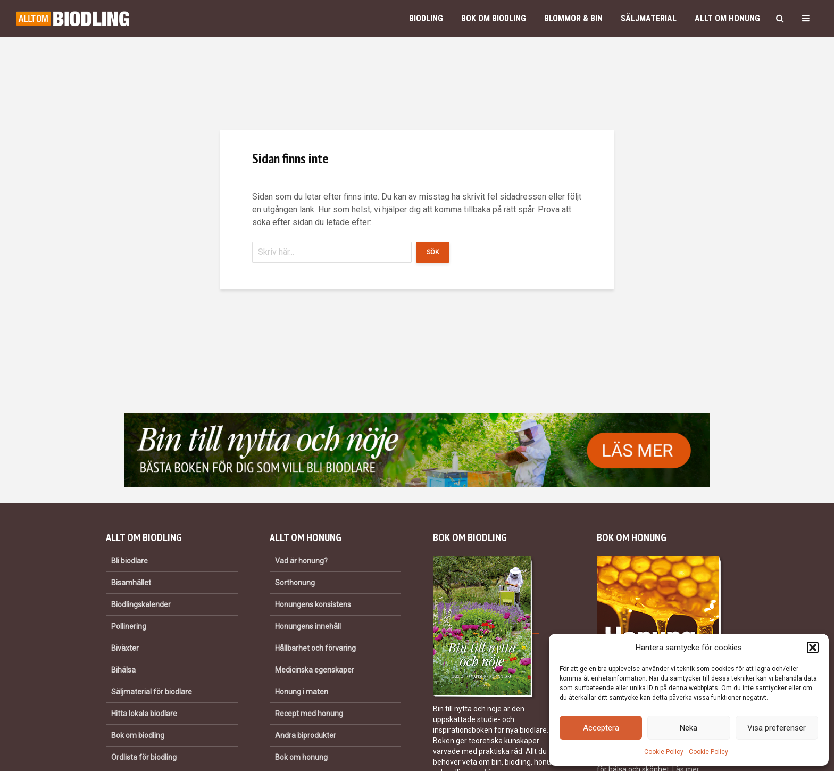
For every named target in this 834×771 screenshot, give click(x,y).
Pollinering (128, 626)
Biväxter (125, 648)
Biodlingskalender (141, 604)
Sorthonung (295, 582)
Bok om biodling (493, 18)
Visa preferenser (776, 728)
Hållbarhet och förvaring (315, 648)
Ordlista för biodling (144, 757)
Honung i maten (301, 691)
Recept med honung (309, 713)
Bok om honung (301, 757)
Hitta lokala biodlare (144, 713)
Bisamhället (131, 582)
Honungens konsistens (313, 604)
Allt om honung (727, 18)
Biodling (426, 18)
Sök (433, 252)
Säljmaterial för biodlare (151, 691)
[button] (812, 647)
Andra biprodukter (305, 735)
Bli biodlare (129, 561)
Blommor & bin (573, 18)
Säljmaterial (649, 18)
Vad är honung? (301, 561)
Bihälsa (123, 670)
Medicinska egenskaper (314, 670)
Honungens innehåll (308, 626)
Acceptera (601, 728)
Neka (688, 728)
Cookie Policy (663, 752)
